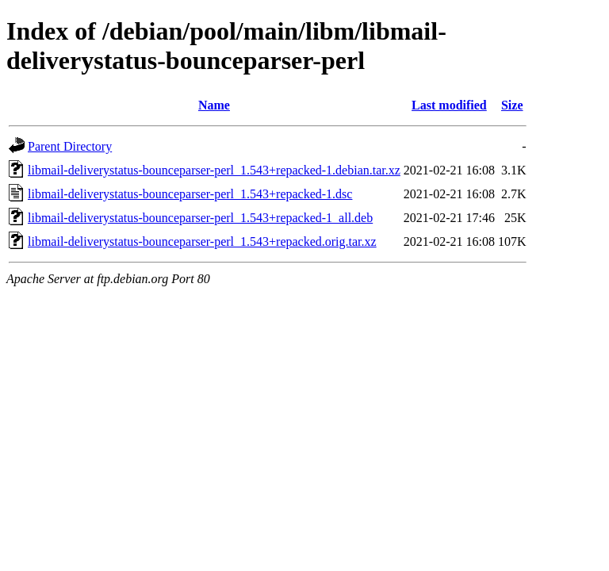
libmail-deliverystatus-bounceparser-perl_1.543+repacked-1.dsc (190, 194)
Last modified (449, 105)
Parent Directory (70, 146)
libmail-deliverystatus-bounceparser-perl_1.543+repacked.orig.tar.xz (202, 241)
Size (512, 105)
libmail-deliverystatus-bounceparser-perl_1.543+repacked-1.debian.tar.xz (214, 170)
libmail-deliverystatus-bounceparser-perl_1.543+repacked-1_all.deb (200, 217)
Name (214, 105)
